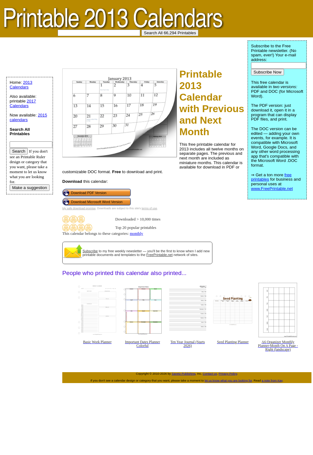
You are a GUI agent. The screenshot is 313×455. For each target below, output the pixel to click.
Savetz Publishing (183, 373)
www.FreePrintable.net (272, 188)
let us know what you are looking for (228, 380)
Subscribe (90, 251)
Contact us (210, 373)
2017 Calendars (23, 103)
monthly (136, 233)
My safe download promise (79, 208)
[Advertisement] (116, 51)
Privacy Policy (228, 373)
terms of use (149, 208)
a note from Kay (272, 380)
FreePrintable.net (159, 255)
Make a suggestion (29, 187)
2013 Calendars (21, 84)
